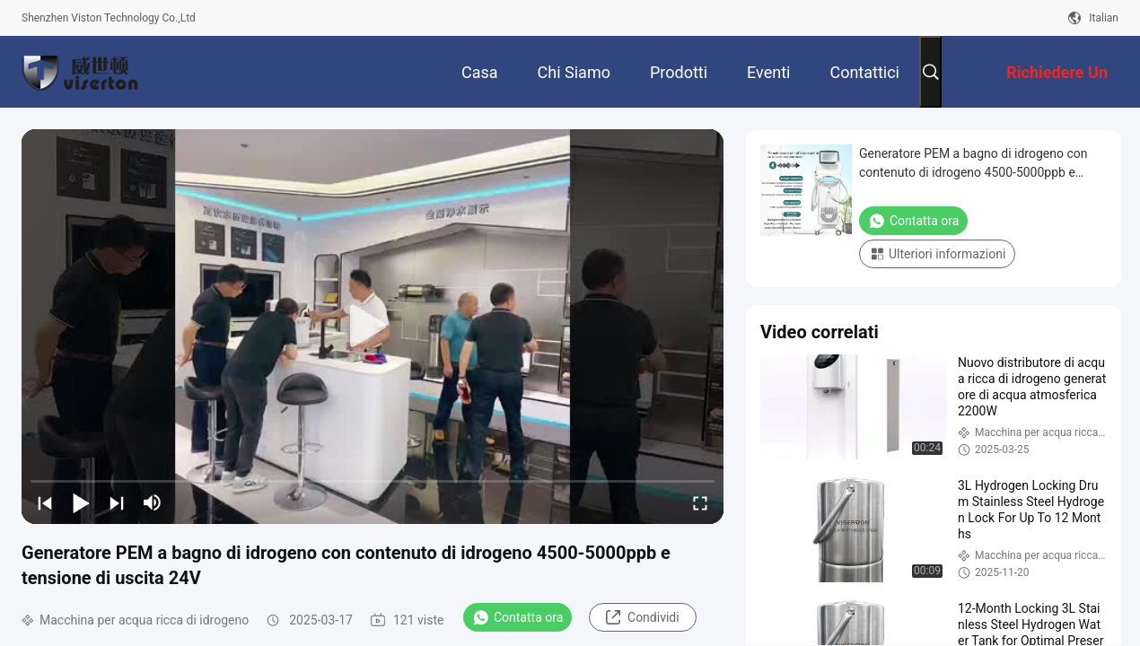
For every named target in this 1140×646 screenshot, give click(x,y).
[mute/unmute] (153, 502)
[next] (117, 502)
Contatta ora (517, 617)
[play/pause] (81, 502)
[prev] (45, 502)
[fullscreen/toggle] (700, 502)
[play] (372, 326)
